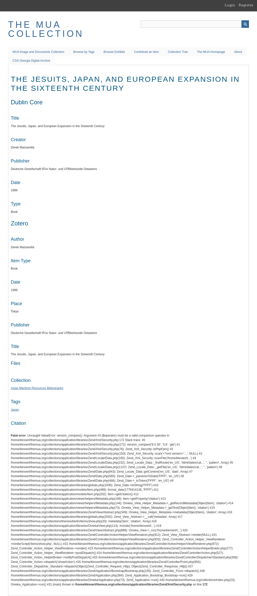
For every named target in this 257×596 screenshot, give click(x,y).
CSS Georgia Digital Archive (31, 60)
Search (245, 24)
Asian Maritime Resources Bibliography (37, 388)
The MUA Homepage (211, 52)
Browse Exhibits (114, 52)
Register (246, 5)
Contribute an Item (146, 52)
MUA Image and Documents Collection (38, 52)
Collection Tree (178, 52)
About (238, 52)
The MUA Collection (46, 29)
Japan (15, 409)
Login (230, 5)
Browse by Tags (84, 52)
